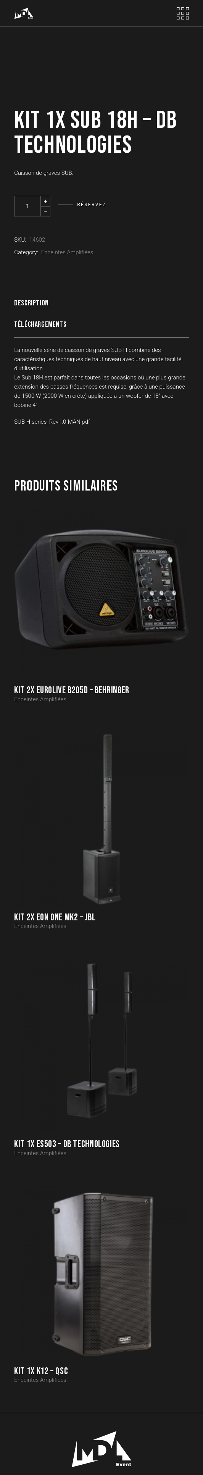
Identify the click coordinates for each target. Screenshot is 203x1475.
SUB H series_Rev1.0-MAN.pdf (52, 421)
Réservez (91, 204)
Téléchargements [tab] (40, 324)
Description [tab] (31, 303)
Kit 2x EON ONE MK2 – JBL (54, 917)
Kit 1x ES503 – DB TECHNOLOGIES (67, 1144)
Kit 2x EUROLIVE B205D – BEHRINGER (71, 690)
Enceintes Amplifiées (67, 252)
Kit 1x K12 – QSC (41, 1371)
